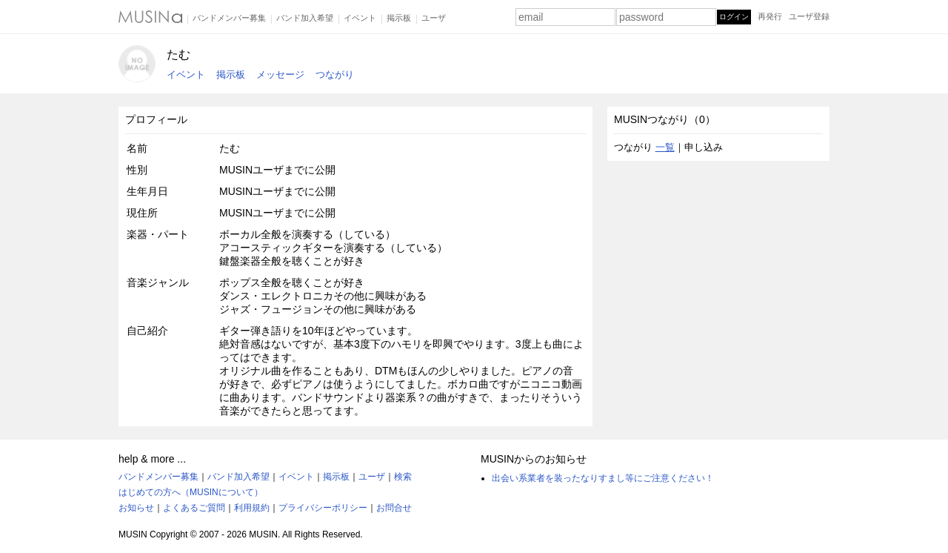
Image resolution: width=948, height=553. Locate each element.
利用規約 (252, 508)
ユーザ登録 (809, 16)
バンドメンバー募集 (229, 17)
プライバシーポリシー (322, 508)
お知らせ (136, 508)
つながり (335, 74)
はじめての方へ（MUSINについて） (190, 492)
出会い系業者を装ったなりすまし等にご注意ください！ (603, 478)
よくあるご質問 (194, 508)
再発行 (770, 16)
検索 (403, 476)
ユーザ (433, 17)
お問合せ (394, 508)
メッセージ (280, 74)
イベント (360, 17)
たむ (178, 54)
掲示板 (399, 17)
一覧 (665, 147)
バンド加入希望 (304, 17)
